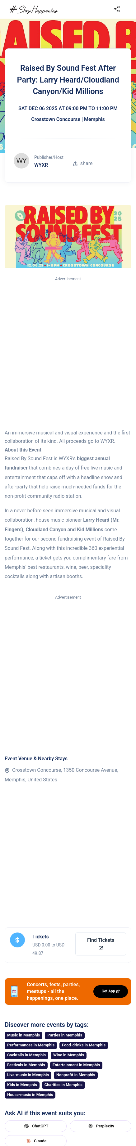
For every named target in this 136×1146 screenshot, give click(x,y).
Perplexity (100, 1126)
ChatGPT (35, 1126)
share (83, 163)
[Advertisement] (68, 353)
